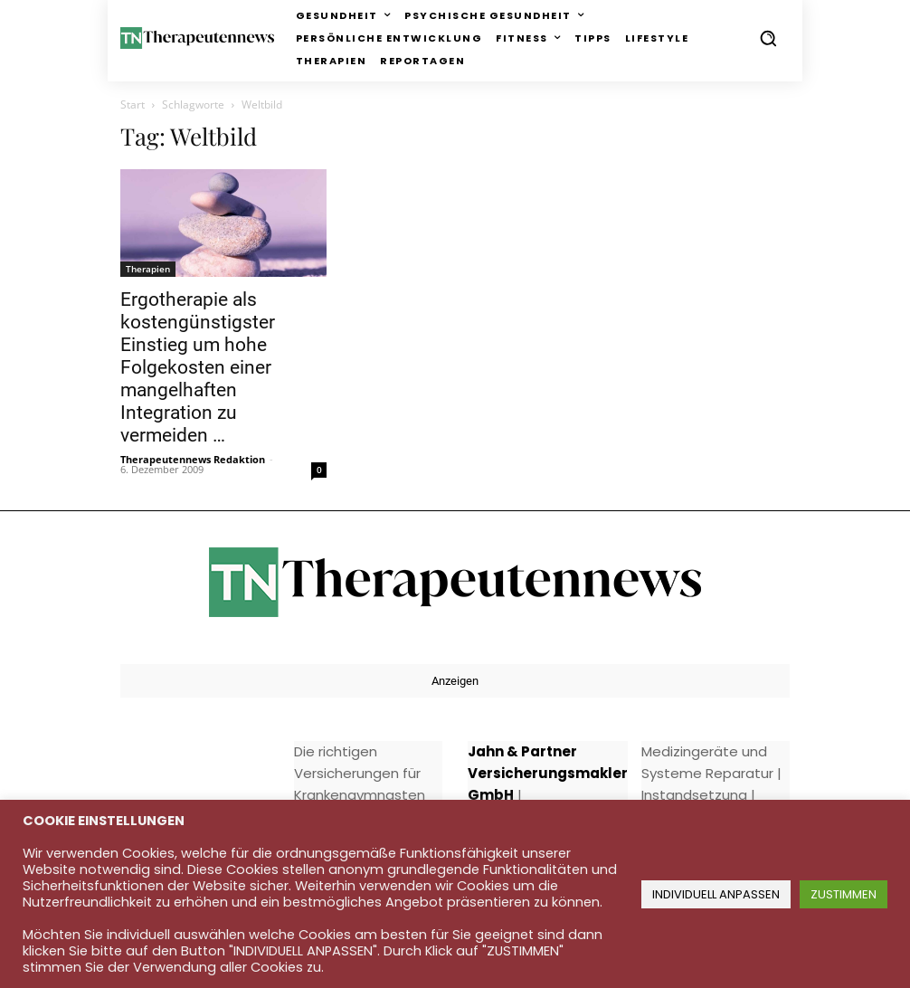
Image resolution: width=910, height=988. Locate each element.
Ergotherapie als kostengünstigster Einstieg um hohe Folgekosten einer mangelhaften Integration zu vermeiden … (197, 367)
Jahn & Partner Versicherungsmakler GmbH (548, 773)
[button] (768, 38)
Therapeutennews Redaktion (192, 459)
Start (132, 104)
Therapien (148, 268)
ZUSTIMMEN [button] (843, 894)
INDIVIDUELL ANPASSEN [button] (716, 894)
